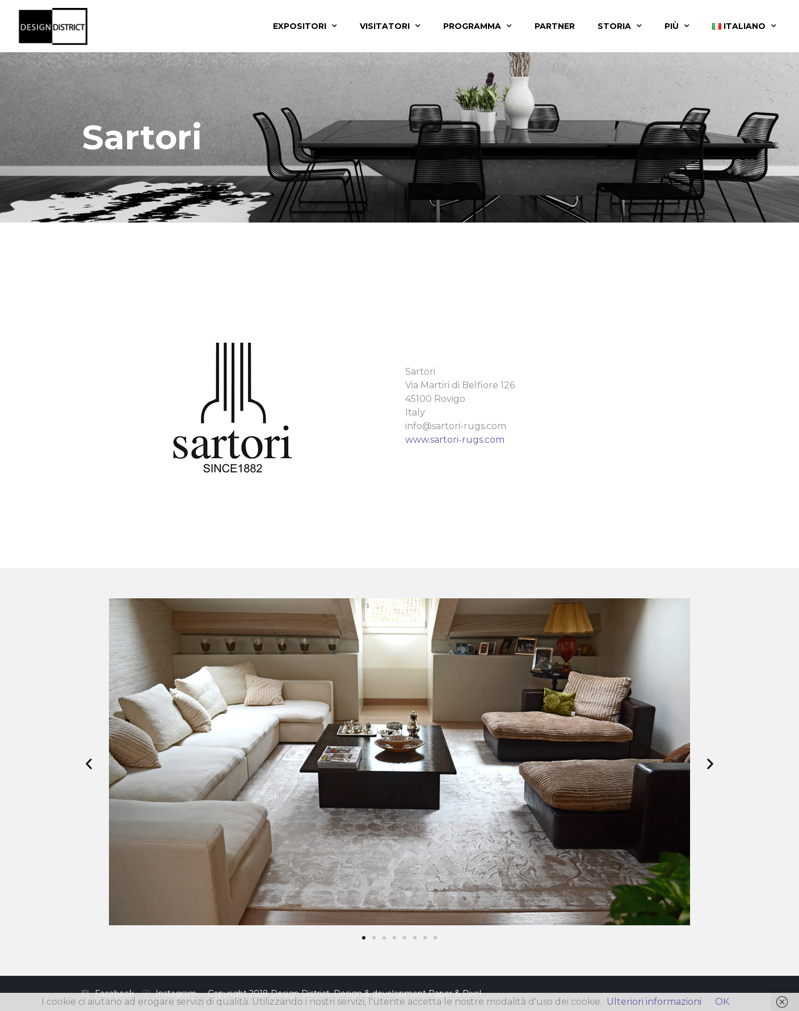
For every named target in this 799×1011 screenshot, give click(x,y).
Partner (555, 26)
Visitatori (390, 26)
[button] (89, 764)
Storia (620, 26)
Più (677, 26)
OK (722, 1001)
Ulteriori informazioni (654, 1001)
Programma (477, 26)
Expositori (305, 26)
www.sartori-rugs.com (454, 439)
